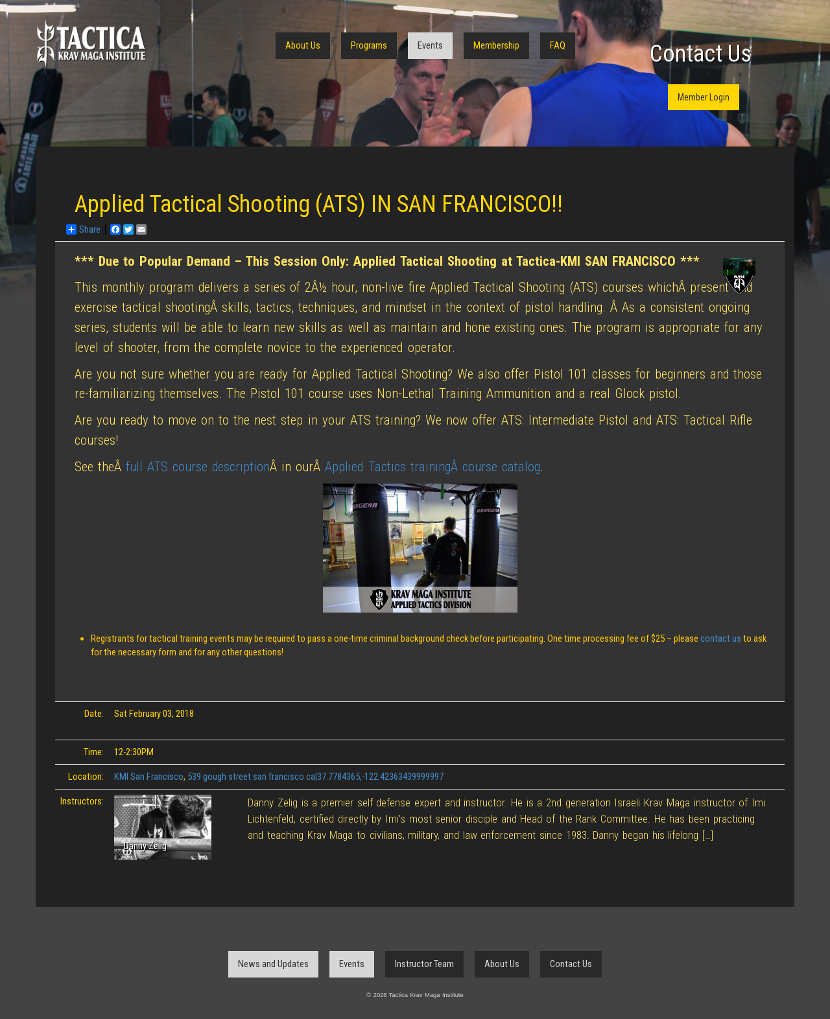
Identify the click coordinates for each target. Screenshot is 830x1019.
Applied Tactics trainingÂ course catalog (432, 466)
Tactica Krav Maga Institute (91, 43)
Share (83, 229)
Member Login (703, 97)
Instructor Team (424, 964)
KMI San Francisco (149, 776)
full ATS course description (198, 466)
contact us (721, 638)
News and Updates (273, 964)
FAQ (557, 45)
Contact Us (701, 53)
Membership (496, 45)
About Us (302, 45)
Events (430, 45)
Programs (369, 45)
